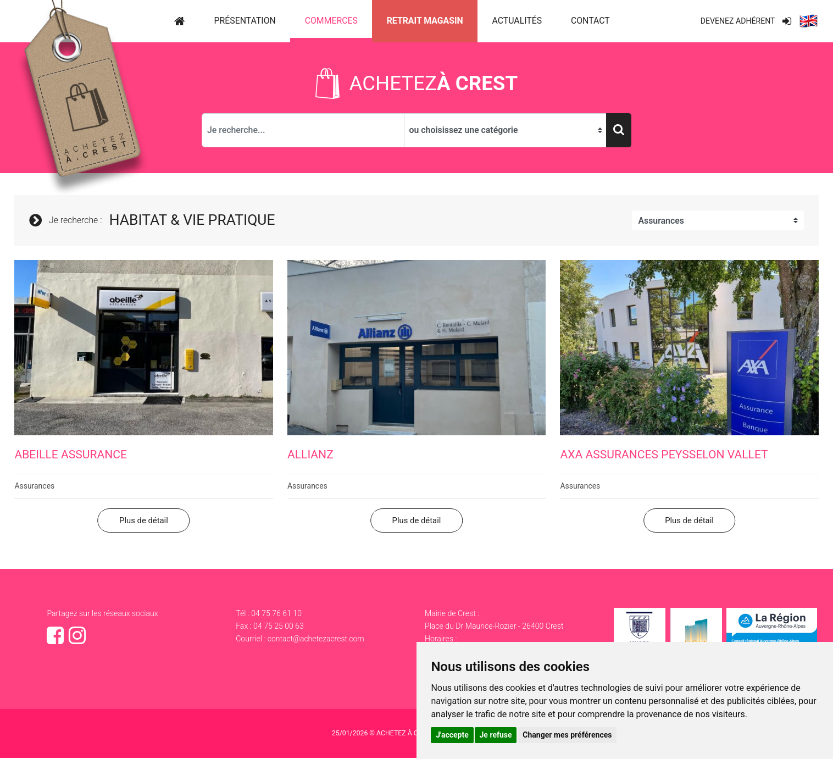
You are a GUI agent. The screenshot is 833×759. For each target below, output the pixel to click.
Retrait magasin (425, 20)
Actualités (517, 20)
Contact (590, 20)
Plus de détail (143, 522)
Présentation (245, 20)
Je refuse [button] (496, 734)
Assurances (34, 487)
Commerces (331, 20)
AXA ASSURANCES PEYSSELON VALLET (664, 456)
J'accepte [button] (452, 734)
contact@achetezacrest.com (316, 640)
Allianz (310, 456)
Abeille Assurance (70, 456)
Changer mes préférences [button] (567, 734)
